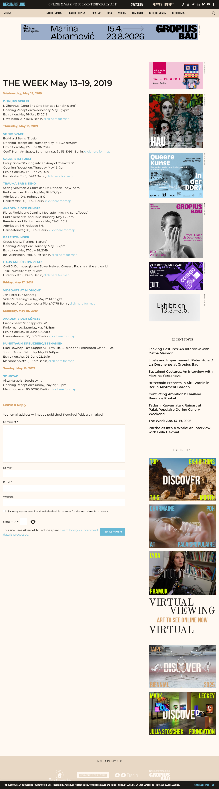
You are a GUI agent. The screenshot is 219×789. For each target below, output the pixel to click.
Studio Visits (54, 13)
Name (7, 467)
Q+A (109, 13)
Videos (122, 13)
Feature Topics (76, 13)
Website (8, 496)
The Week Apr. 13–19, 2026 (170, 421)
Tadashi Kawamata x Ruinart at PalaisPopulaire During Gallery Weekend (175, 409)
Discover (137, 13)
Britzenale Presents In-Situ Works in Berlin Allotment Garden (179, 385)
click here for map (56, 119)
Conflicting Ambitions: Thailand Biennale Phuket (175, 396)
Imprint (169, 4)
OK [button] (213, 784)
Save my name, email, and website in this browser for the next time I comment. (58, 511)
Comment (10, 422)
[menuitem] (54, 14)
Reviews (96, 13)
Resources (178, 13)
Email (7, 482)
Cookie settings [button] (201, 784)
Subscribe (137, 4)
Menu (7, 13)
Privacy (157, 4)
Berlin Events (157, 13)
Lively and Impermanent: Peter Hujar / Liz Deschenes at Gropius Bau (181, 362)
